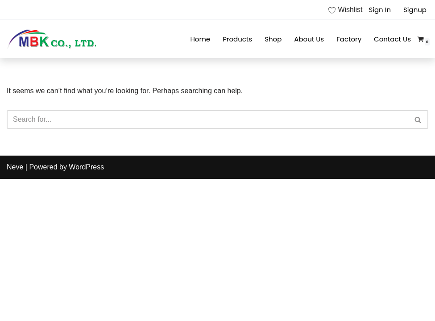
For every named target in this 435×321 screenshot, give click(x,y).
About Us (309, 39)
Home (200, 39)
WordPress (86, 167)
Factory (348, 39)
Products (237, 39)
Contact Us (392, 39)
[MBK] (51, 39)
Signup (415, 9)
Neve (15, 167)
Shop (273, 39)
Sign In (380, 9)
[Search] (207, 119)
